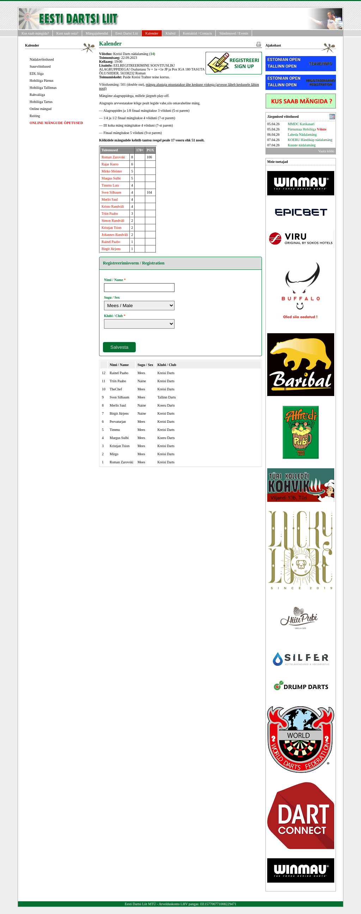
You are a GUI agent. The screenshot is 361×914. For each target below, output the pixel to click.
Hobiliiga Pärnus (42, 81)
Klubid (171, 33)
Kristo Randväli (113, 206)
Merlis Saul (110, 199)
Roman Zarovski (113, 157)
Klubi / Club (113, 316)
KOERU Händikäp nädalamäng (310, 140)
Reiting (35, 116)
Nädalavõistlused (42, 59)
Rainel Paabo (111, 242)
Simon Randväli (113, 221)
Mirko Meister (112, 171)
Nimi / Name (113, 280)
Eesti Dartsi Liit (126, 33)
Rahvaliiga (37, 95)
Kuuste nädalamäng (302, 145)
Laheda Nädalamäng (302, 134)
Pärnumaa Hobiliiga (307, 129)
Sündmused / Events (233, 33)
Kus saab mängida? (35, 33)
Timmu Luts (110, 185)
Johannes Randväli (115, 235)
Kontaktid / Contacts (197, 33)
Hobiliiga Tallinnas (43, 88)
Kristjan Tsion (112, 228)
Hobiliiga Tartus (41, 102)
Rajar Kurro (110, 164)
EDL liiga (36, 73)
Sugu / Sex (112, 297)
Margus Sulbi (111, 178)
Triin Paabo (110, 213)
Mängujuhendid (97, 33)
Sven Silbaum (111, 192)
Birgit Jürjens (111, 249)
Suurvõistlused (40, 66)
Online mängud (40, 109)
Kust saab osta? (67, 33)
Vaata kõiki (326, 151)
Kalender (151, 33)
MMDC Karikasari (301, 124)
